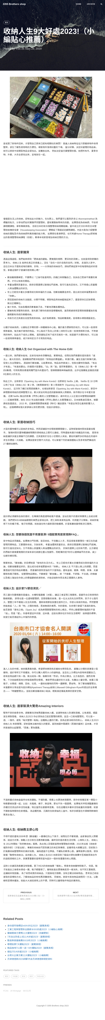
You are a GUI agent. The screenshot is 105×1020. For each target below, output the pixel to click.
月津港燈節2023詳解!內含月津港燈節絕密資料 (29, 959)
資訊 (31, 976)
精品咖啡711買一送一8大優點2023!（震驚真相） (31, 948)
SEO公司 (27, 991)
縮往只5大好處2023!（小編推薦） (23, 951)
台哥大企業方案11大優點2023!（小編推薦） (28, 955)
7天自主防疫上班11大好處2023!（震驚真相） (29, 937)
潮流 (6, 22)
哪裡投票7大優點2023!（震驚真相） (25, 944)
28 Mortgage (15, 991)
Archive (91, 4)
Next (75, 894)
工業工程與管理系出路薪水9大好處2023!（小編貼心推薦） (35, 929)
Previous (26, 895)
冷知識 (15, 976)
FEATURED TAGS (11, 970)
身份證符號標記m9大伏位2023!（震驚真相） (29, 926)
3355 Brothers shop (14, 4)
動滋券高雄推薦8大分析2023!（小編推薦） (28, 940)
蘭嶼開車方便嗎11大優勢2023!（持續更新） (28, 933)
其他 (23, 976)
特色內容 (40, 976)
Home (78, 4)
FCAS (5, 991)
